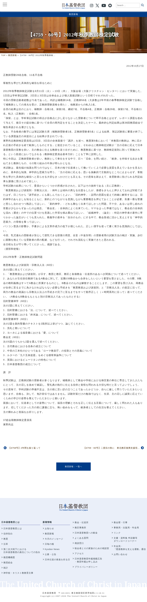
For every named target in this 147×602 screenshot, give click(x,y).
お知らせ (49, 528)
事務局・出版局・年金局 (126, 527)
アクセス (79, 553)
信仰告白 (8, 533)
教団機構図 (9, 557)
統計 (5, 567)
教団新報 (73, 14)
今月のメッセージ (54, 539)
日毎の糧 (49, 544)
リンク (117, 533)
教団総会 (8, 562)
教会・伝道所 (81, 522)
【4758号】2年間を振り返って (24, 448)
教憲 (5, 539)
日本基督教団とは (10, 522)
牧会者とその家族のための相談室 (92, 548)
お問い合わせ (120, 554)
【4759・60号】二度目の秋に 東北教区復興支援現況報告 (114, 448)
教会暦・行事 (120, 522)
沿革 (5, 544)
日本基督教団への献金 (86, 533)
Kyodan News (52, 549)
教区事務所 (80, 527)
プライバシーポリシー (86, 567)
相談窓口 (79, 543)
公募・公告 (50, 554)
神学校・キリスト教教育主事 (18, 573)
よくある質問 (81, 538)
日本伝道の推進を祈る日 (57, 559)
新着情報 (47, 522)
